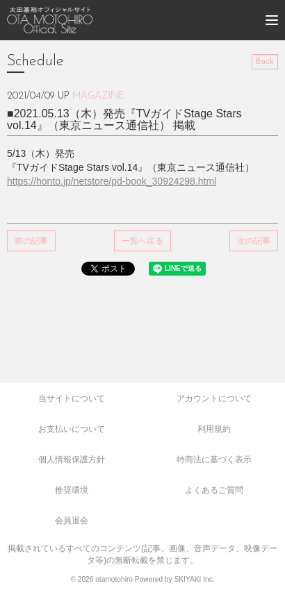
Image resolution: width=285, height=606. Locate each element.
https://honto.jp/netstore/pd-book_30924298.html (111, 181)
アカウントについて (214, 398)
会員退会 (71, 520)
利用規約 (214, 429)
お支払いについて (71, 429)
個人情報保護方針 (71, 459)
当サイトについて (71, 398)
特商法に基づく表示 (214, 459)
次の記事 (253, 241)
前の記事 (31, 241)
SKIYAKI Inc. (194, 579)
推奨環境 (71, 490)
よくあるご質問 (214, 490)
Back (265, 62)
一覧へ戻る (142, 241)
